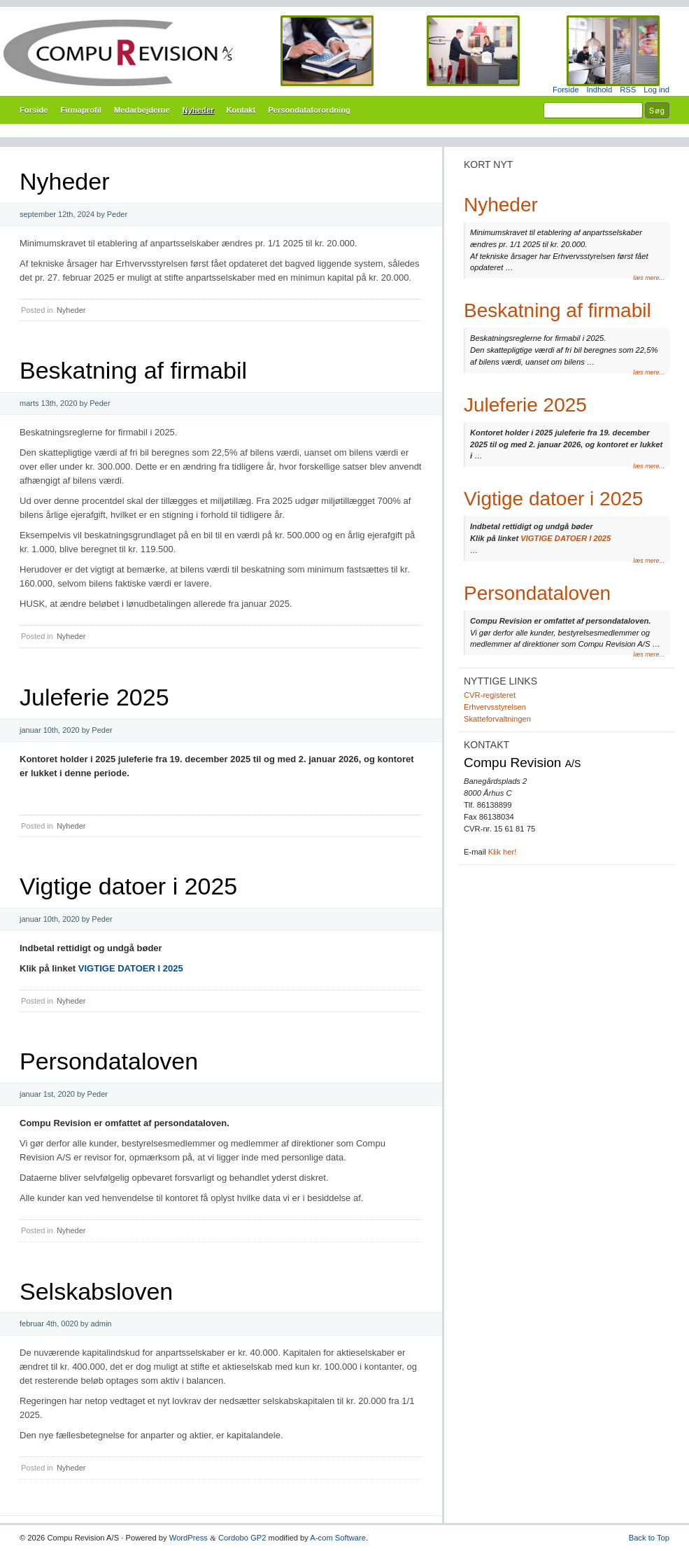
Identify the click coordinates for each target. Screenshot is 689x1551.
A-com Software (338, 1538)
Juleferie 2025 (94, 697)
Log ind (656, 89)
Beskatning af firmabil (133, 370)
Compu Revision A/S (344, 52)
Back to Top (649, 1538)
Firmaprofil (80, 110)
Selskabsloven (96, 1291)
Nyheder (198, 110)
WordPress (188, 1538)
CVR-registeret (490, 695)
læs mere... (649, 277)
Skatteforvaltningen (497, 719)
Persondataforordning (309, 110)
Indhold (599, 89)
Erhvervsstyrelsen (495, 707)
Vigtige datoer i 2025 (128, 886)
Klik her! (502, 852)
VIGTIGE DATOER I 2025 (130, 968)
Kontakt (241, 110)
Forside (565, 89)
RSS (628, 89)
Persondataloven (109, 1061)
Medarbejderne (142, 110)
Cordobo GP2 (242, 1538)
